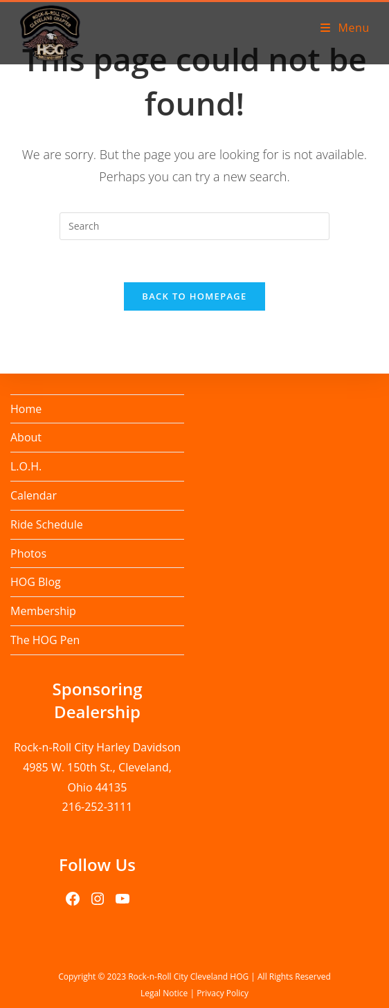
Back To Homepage (194, 296)
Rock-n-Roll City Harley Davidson (97, 747)
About (26, 437)
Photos (28, 553)
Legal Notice (164, 993)
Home (26, 408)
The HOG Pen (45, 640)
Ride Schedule (46, 524)
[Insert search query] (194, 226)
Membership (43, 610)
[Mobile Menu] (345, 27)
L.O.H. (26, 466)
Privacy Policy (222, 993)
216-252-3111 (97, 806)
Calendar (33, 495)
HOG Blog (35, 581)
